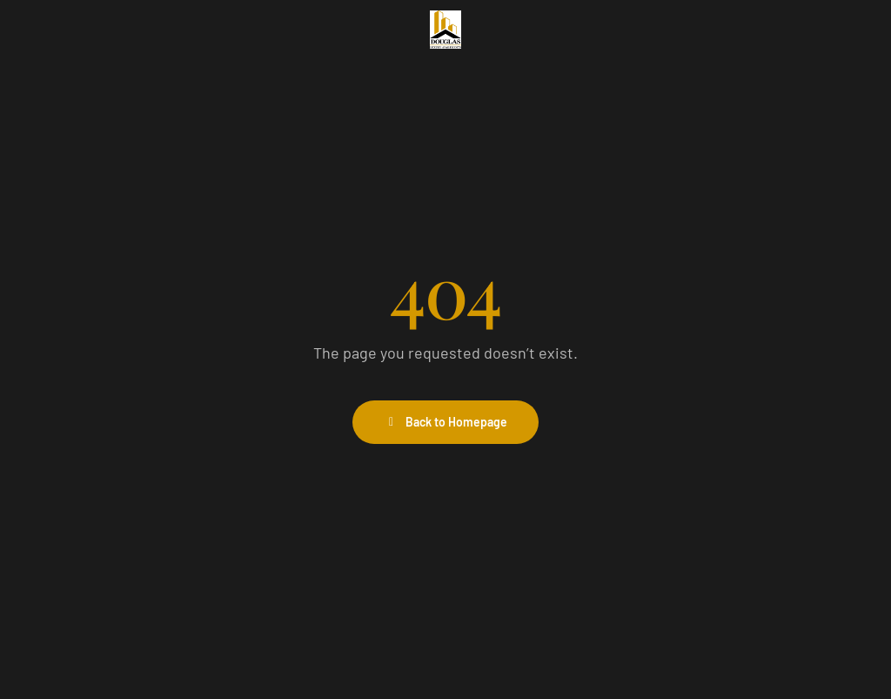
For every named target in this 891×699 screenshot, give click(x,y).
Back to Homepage (446, 421)
